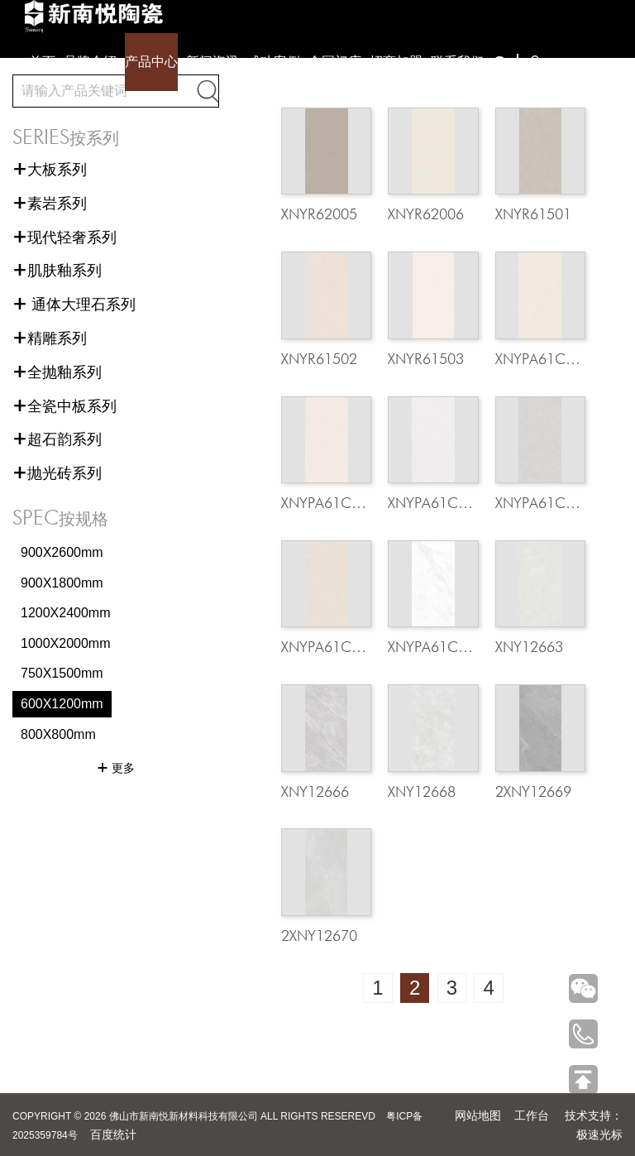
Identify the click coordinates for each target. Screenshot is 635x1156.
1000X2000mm (66, 643)
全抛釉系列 (57, 372)
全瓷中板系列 (64, 406)
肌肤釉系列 (57, 270)
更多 (116, 768)
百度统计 (113, 1134)
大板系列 (49, 169)
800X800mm (58, 734)
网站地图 (478, 1115)
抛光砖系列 (57, 473)
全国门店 (334, 62)
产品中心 (151, 62)
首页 (42, 62)
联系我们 (457, 62)
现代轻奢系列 (64, 237)
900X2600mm (62, 552)
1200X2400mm (66, 613)
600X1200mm (62, 704)
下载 (550, 63)
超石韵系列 (57, 439)
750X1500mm (62, 673)
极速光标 (599, 1134)
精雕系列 (49, 338)
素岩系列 (49, 203)
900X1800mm (62, 583)
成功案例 (273, 62)
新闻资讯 (212, 62)
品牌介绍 (90, 62)
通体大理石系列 (74, 304)
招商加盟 (396, 62)
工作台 (531, 1115)
